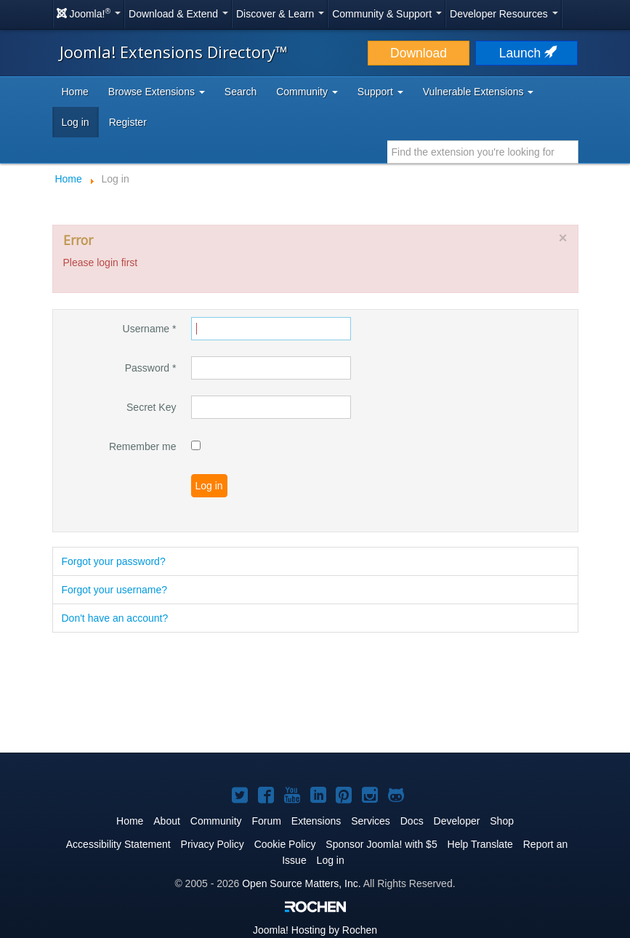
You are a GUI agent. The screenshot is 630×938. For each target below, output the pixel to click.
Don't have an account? (115, 618)
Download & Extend (178, 14)
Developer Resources (504, 14)
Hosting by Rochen (315, 930)
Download (418, 53)
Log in (75, 122)
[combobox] (482, 152)
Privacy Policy (212, 844)
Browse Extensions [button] (156, 91)
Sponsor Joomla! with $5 (381, 844)
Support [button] (380, 91)
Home (75, 91)
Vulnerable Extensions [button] (478, 91)
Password (151, 368)
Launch (526, 53)
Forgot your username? (115, 590)
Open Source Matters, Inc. (301, 883)
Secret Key (151, 407)
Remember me (143, 446)
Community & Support (387, 14)
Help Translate (480, 844)
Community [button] (307, 91)
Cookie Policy (285, 844)
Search (241, 91)
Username (150, 328)
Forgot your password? (114, 561)
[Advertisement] (315, 693)
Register (128, 122)
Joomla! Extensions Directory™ (174, 52)
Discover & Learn (280, 14)
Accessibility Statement (118, 844)
